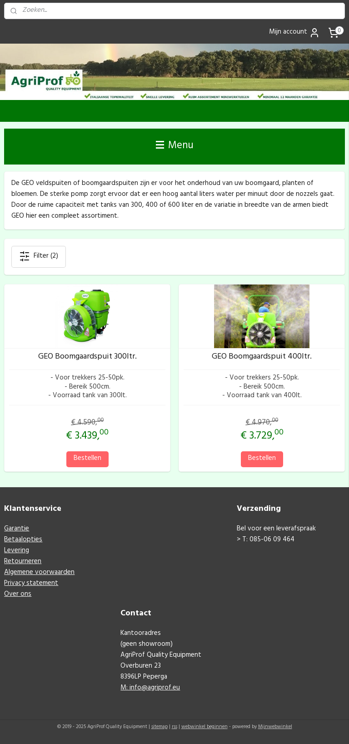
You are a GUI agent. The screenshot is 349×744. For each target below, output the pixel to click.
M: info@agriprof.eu (150, 688)
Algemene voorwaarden (39, 572)
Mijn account (294, 32)
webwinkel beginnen (204, 727)
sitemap (159, 727)
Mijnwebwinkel (275, 727)
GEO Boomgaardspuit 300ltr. (87, 358)
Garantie (16, 529)
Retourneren (22, 562)
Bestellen (87, 458)
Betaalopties (23, 540)
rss (174, 727)
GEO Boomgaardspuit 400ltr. (262, 358)
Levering (16, 551)
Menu (175, 146)
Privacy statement (31, 583)
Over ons (17, 594)
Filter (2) (38, 256)
